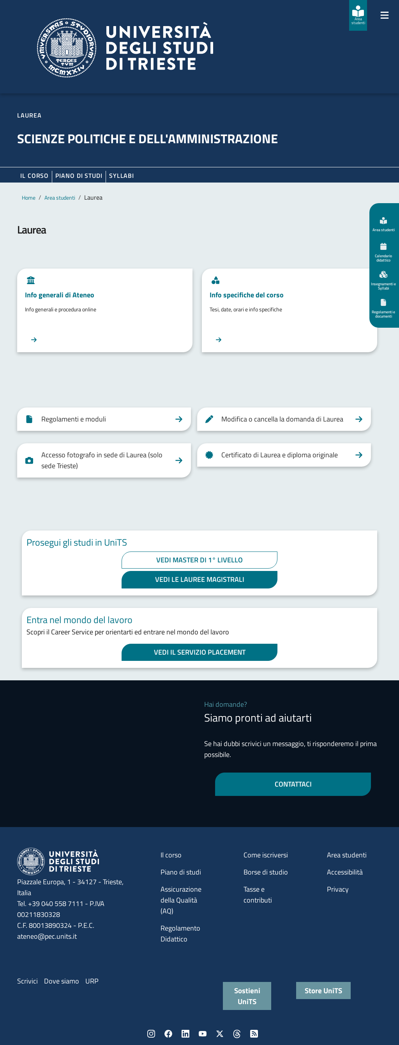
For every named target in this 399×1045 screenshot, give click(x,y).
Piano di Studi (78, 175)
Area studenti (59, 197)
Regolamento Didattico (180, 933)
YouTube (202, 1034)
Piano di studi (181, 872)
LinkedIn (185, 1034)
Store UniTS (323, 990)
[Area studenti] (358, 15)
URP (92, 981)
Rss (254, 1034)
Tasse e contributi (258, 894)
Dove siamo (61, 981)
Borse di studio (266, 872)
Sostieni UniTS (247, 996)
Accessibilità (345, 872)
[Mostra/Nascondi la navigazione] (384, 15)
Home (28, 197)
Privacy (338, 889)
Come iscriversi (266, 855)
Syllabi (121, 175)
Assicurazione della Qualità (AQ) (181, 900)
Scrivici (27, 981)
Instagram (151, 1034)
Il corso (34, 175)
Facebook (168, 1034)
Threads (236, 1034)
